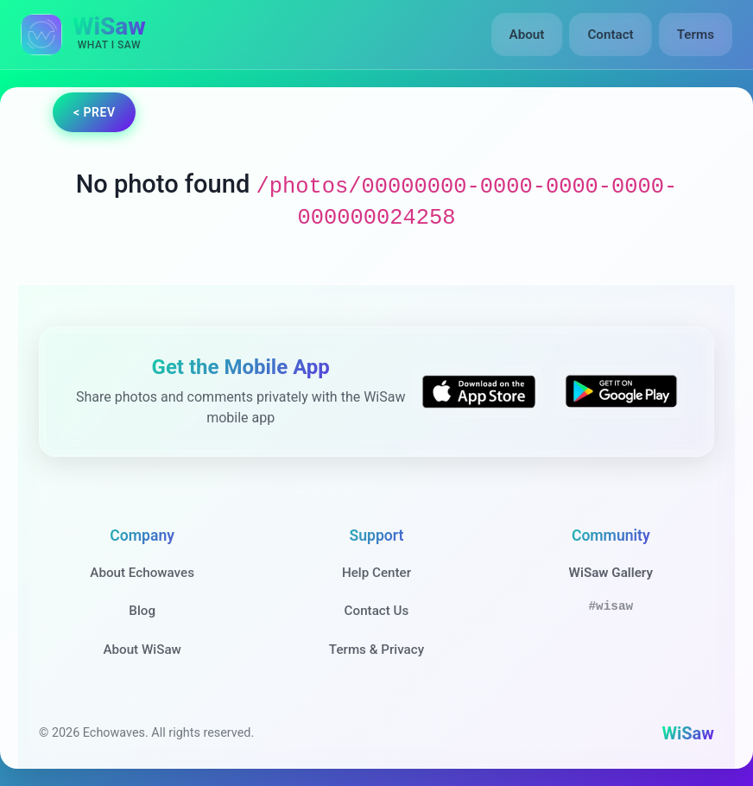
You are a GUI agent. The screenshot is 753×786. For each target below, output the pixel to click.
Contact (610, 34)
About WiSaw (141, 649)
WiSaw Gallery (611, 572)
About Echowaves (142, 572)
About (527, 34)
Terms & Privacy (376, 649)
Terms (695, 34)
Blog (142, 610)
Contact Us (377, 610)
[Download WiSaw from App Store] (478, 392)
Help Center (376, 572)
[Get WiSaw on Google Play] (621, 392)
